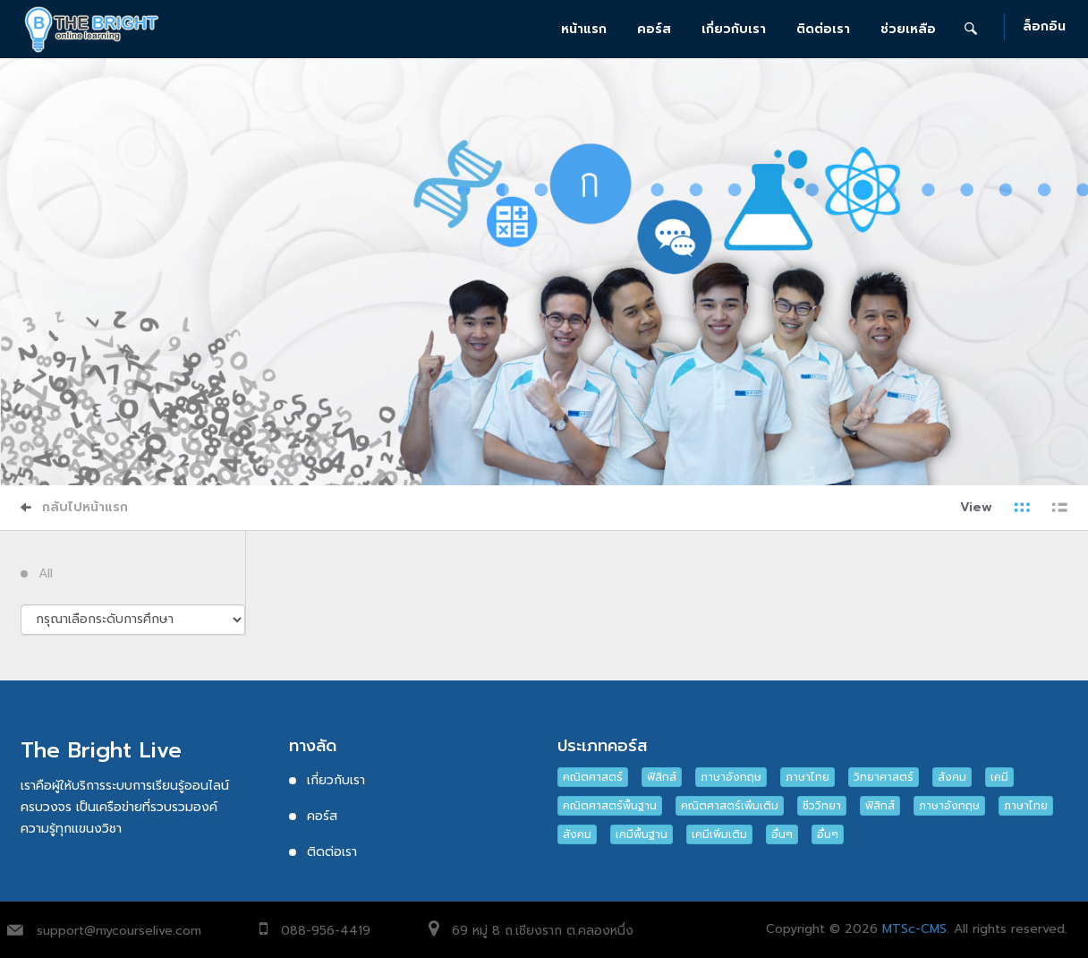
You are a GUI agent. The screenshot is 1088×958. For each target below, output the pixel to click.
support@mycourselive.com (119, 930)
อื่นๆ (782, 834)
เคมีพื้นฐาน (641, 834)
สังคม (952, 777)
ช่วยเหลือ (908, 29)
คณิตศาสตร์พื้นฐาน (610, 806)
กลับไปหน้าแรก (74, 507)
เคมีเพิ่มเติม (719, 834)
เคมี (999, 777)
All (45, 574)
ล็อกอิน (1044, 27)
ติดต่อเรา (823, 29)
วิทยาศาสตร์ (884, 777)
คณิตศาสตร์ (593, 777)
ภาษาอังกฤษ (731, 777)
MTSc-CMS (914, 929)
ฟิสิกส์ (661, 777)
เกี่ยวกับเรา (733, 29)
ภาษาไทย (807, 777)
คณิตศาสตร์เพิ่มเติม (729, 806)
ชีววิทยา (822, 806)
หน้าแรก (584, 29)
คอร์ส (654, 29)
